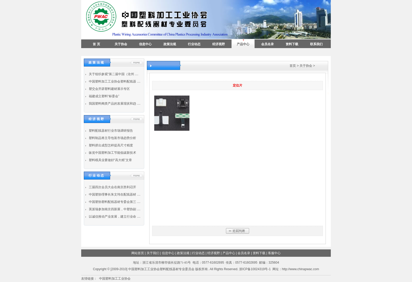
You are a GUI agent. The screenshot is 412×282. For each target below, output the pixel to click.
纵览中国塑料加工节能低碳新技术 (112, 153)
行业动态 (194, 44)
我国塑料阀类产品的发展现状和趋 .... (114, 103)
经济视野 (218, 44)
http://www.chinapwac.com (300, 269)
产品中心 (243, 44)
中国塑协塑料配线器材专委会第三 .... (114, 202)
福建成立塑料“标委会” (103, 96)
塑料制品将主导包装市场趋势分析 (112, 138)
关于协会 (121, 44)
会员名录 (267, 44)
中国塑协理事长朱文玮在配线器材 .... (114, 194)
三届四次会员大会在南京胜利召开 (112, 187)
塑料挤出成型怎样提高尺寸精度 (110, 145)
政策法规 (169, 44)
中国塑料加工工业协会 (115, 278)
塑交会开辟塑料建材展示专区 (109, 89)
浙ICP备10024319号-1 (255, 269)
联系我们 (316, 44)
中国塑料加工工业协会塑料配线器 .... (114, 81)
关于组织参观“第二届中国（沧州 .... (113, 74)
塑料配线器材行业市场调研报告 (110, 130)
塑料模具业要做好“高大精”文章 (110, 160)
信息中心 (145, 44)
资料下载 (292, 44)
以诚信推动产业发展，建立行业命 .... (114, 216)
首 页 (96, 44)
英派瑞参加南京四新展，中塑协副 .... (114, 209)
